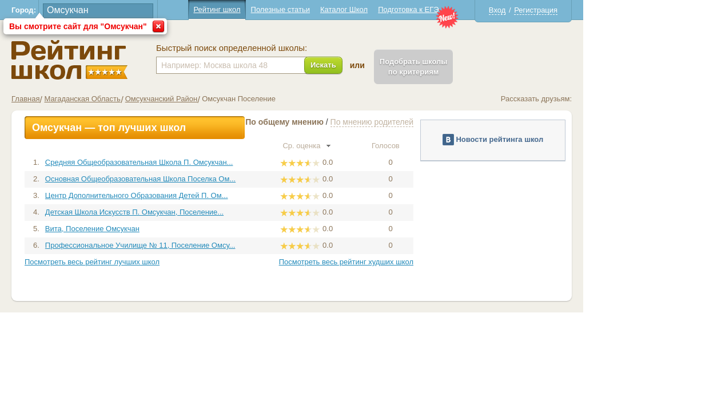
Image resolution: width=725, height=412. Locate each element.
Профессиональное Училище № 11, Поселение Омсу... (211, 245)
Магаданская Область (153, 98)
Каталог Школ (415, 9)
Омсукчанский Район (232, 98)
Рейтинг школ (287, 9)
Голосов (461, 145)
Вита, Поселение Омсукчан (163, 228)
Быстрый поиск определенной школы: (302, 48)
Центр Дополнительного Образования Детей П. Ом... (207, 195)
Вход (568, 10)
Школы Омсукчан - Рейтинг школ (140, 60)
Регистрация (606, 10)
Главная (96, 98)
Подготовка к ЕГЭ (479, 9)
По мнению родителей (442, 121)
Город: (94, 10)
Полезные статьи (351, 9)
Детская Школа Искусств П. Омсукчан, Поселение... (205, 212)
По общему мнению (355, 121)
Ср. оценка (377, 145)
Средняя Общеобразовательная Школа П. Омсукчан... (210, 162)
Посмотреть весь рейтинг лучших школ (162, 262)
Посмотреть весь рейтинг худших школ (417, 262)
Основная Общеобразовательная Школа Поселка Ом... (211, 179)
